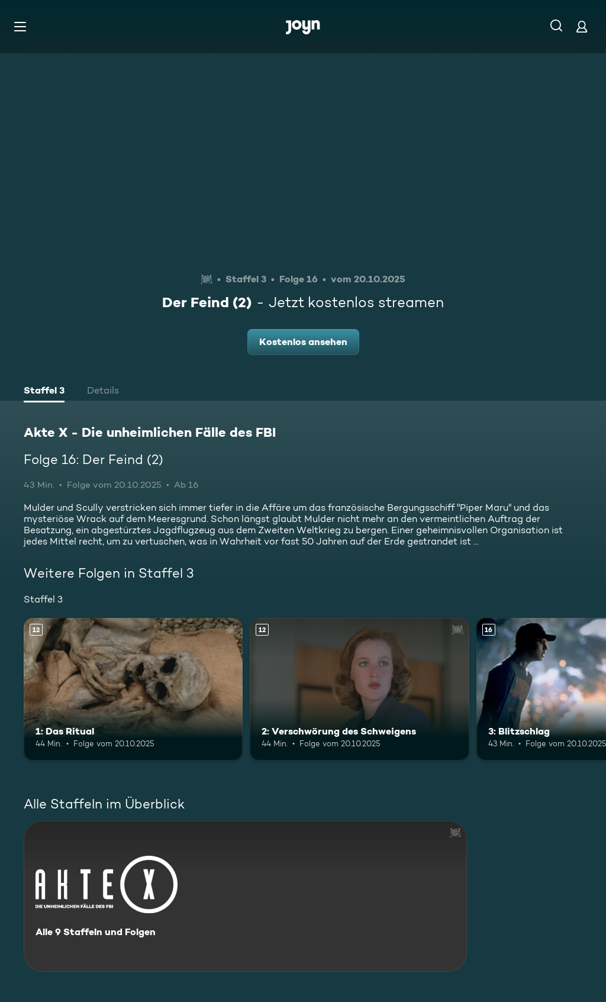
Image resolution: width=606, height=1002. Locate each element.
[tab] (44, 391)
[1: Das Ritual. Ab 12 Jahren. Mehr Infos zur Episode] (133, 689)
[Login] (581, 26)
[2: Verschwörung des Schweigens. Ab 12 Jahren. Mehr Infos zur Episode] (359, 689)
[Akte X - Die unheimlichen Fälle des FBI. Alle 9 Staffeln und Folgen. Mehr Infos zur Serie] (245, 896)
